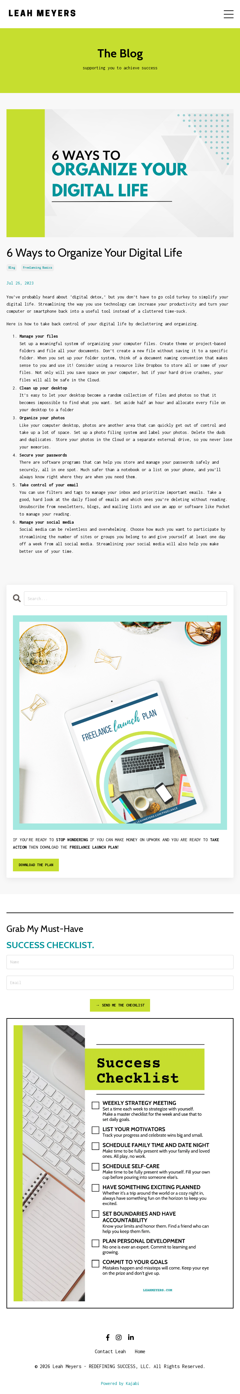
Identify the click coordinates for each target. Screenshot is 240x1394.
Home (140, 1351)
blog (11, 267)
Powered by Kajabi (120, 1383)
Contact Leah (110, 1351)
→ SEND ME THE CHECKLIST (120, 1005)
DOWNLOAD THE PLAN (36, 865)
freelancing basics (37, 267)
